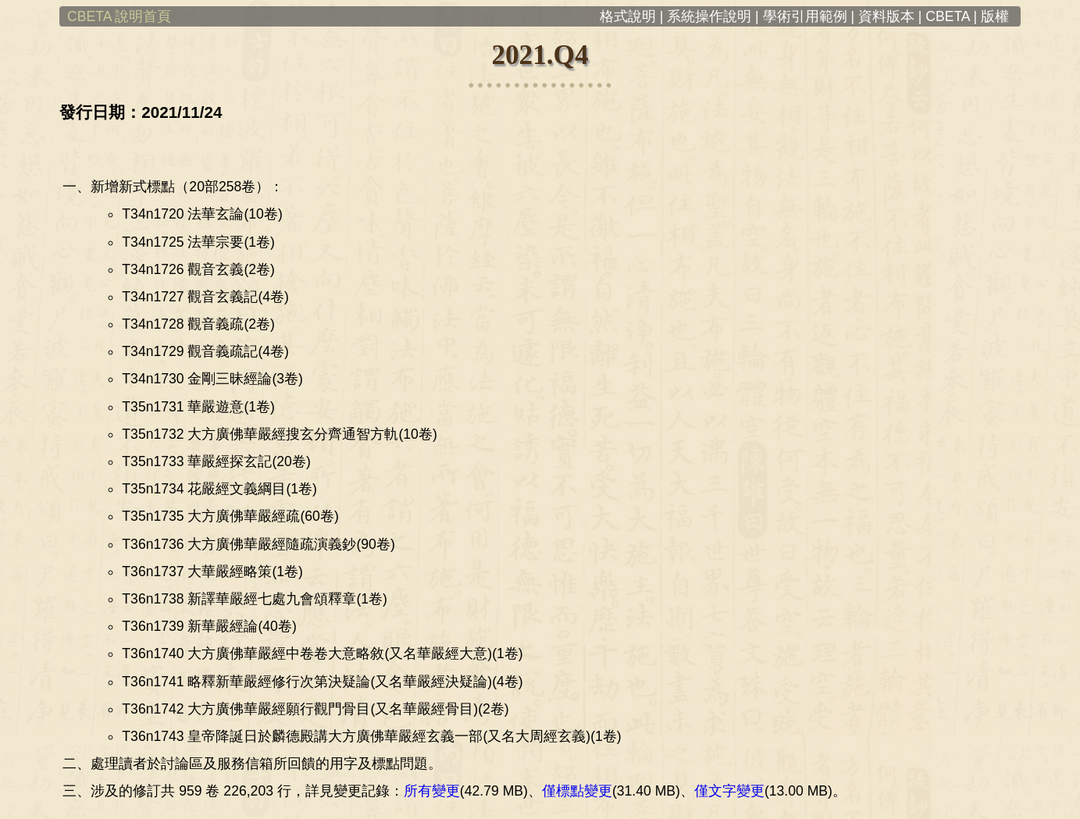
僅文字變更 (729, 791)
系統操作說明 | (712, 16)
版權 (1001, 16)
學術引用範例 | (808, 16)
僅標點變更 (577, 791)
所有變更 (432, 791)
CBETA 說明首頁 (115, 16)
